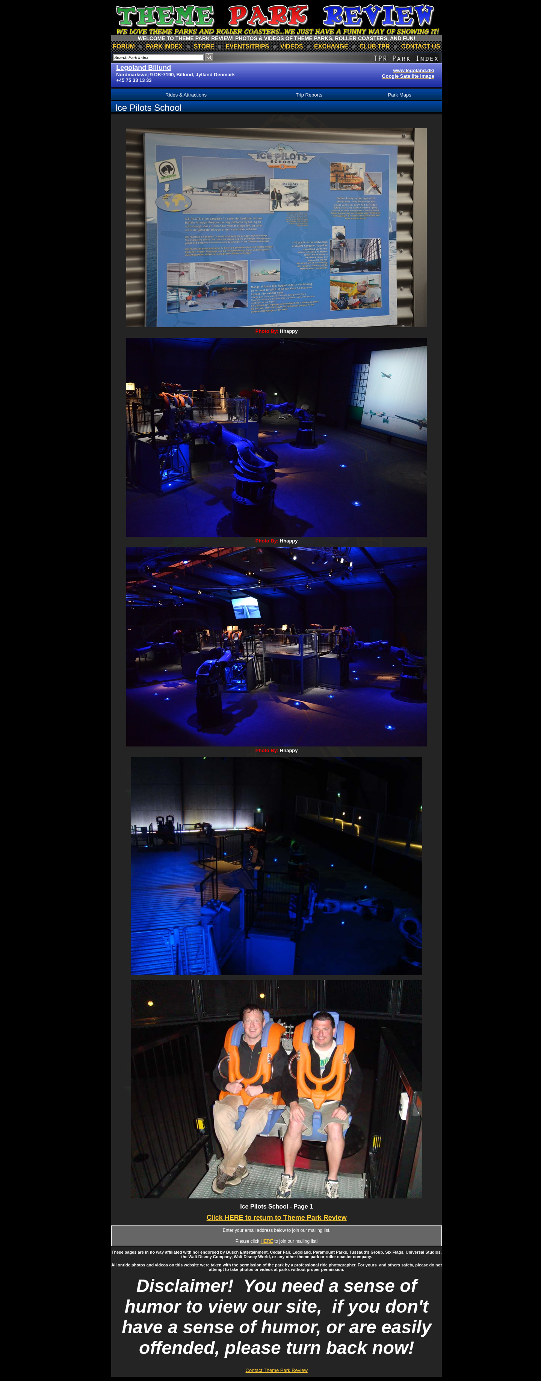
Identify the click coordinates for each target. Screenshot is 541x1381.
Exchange (331, 46)
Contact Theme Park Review (277, 1370)
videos (291, 46)
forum (124, 46)
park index (164, 46)
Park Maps (399, 95)
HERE (267, 1241)
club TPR (375, 46)
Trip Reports (309, 95)
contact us (420, 46)
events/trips (247, 46)
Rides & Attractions (186, 95)
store (204, 46)
